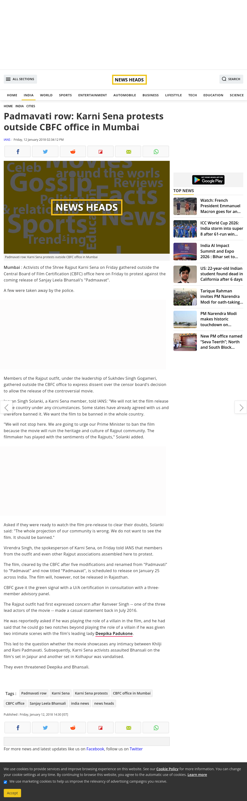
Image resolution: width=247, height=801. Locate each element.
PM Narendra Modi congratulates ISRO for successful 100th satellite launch (6, 407)
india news (80, 703)
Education (213, 95)
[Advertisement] (123, 35)
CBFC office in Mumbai (132, 693)
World (46, 95)
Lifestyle (173, 95)
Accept (12, 793)
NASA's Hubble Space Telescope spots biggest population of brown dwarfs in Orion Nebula (241, 407)
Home (12, 95)
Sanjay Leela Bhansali (48, 703)
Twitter (136, 749)
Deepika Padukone (114, 633)
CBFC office (15, 703)
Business (150, 95)
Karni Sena (61, 693)
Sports (65, 95)
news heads (104, 703)
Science (237, 95)
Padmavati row (34, 693)
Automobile (124, 95)
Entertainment (92, 95)
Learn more (197, 774)
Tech (192, 95)
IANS (7, 140)
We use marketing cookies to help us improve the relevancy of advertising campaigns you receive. (88, 781)
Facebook (95, 749)
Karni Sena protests (91, 693)
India (29, 95)
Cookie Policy (167, 768)
